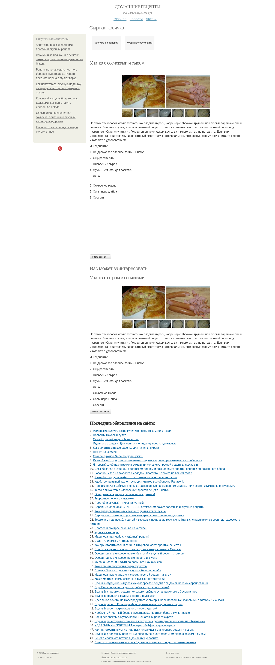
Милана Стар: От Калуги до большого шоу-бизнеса (128, 561)
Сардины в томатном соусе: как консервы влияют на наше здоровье (139, 515)
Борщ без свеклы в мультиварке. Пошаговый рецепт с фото (134, 616)
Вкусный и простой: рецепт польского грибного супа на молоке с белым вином (146, 591)
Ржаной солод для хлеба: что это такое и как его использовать (136, 477)
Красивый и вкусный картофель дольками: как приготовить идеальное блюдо (57, 102)
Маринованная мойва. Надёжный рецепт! (122, 536)
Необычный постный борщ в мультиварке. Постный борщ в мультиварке (142, 612)
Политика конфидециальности (114, 657)
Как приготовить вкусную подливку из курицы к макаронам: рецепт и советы (58, 88)
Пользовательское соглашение (123, 653)
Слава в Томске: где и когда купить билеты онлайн (128, 570)
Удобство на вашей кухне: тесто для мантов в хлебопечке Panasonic (139, 481)
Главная (119, 19)
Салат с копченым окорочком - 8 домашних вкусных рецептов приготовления (145, 642)
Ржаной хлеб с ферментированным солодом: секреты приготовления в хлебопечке (147, 460)
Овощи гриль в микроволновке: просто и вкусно (126, 557)
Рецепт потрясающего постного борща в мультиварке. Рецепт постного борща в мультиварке (56, 74)
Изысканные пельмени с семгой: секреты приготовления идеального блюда (59, 59)
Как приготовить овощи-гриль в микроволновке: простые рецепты (138, 545)
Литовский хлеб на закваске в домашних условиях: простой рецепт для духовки (145, 464)
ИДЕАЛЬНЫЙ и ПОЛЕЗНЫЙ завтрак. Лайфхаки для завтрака (135, 625)
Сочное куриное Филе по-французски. (118, 456)
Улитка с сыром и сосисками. (117, 277)
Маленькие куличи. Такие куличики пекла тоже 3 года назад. (132, 430)
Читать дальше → (100, 257)
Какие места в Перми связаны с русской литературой (130, 578)
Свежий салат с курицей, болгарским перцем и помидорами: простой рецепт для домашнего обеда (160, 468)
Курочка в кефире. (107, 532)
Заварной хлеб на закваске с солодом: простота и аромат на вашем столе (143, 473)
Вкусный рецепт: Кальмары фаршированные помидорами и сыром (139, 604)
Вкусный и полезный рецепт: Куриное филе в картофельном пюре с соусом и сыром (150, 633)
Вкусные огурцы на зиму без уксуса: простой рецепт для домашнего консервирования (151, 583)
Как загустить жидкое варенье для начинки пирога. (126, 447)
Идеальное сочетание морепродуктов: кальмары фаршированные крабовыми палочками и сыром (159, 600)
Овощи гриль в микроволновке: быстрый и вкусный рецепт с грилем (139, 553)
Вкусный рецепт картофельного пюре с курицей (126, 608)
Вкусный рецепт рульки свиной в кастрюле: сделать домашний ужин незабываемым (150, 621)
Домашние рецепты (137, 6)
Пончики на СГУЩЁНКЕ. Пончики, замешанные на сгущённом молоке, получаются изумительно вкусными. (165, 485)
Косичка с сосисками (140, 42)
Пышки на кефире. (105, 451)
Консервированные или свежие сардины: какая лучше (130, 511)
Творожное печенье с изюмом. (114, 498)
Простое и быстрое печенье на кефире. (121, 528)
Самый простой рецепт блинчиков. (116, 439)
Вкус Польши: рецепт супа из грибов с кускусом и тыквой (132, 587)
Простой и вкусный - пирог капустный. (120, 502)
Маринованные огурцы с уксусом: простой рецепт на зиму (133, 574)
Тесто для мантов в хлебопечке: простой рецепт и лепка (132, 490)
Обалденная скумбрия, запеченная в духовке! (125, 494)
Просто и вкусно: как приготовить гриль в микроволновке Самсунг (138, 549)
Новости (136, 19)
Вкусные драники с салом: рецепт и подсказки (125, 595)
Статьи (151, 19)
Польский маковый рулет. (109, 435)
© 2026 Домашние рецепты (48, 653)
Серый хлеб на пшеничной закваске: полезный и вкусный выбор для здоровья (56, 117)
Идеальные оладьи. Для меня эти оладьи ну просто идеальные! (135, 443)
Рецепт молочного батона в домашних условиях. (127, 638)
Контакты (105, 653)
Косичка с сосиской (106, 42)
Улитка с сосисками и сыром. (117, 63)
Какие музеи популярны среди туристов (121, 566)
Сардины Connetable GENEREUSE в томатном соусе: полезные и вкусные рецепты (149, 506)
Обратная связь (172, 653)
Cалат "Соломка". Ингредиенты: (116, 540)
